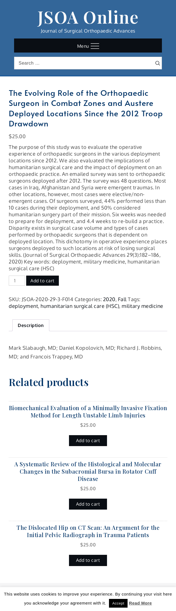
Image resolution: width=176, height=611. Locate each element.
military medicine (142, 306)
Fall (122, 299)
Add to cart (42, 280)
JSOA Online (88, 16)
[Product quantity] (17, 281)
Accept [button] (118, 603)
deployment (23, 306)
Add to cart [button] (88, 440)
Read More (140, 603)
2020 (109, 299)
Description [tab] (31, 325)
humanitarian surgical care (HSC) (80, 306)
